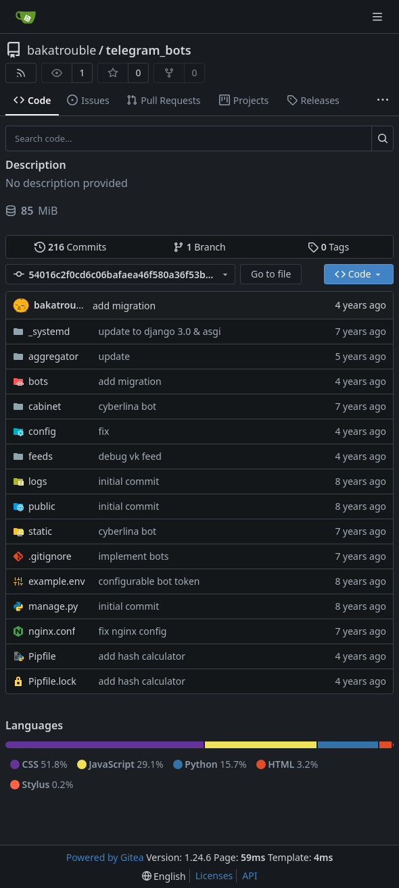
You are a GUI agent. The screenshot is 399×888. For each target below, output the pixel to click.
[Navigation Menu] (378, 16)
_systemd (49, 331)
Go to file (271, 273)
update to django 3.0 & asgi (160, 331)
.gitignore (50, 556)
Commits (70, 246)
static (40, 531)
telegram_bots (148, 50)
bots (38, 381)
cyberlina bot (128, 406)
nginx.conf (51, 631)
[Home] (26, 17)
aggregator (53, 356)
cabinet (44, 406)
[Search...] (382, 138)
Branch (199, 246)
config (42, 431)
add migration (124, 305)
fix (104, 431)
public (41, 506)
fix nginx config (133, 631)
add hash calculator (142, 656)
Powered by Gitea (105, 857)
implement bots (134, 556)
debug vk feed (130, 456)
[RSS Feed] (21, 73)
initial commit (129, 481)
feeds (40, 456)
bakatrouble (61, 50)
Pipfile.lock (52, 681)
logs (37, 481)
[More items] (383, 100)
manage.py (53, 606)
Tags (328, 246)
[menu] (164, 876)
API (249, 875)
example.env (56, 581)
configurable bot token (149, 581)
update (115, 356)
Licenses (214, 875)
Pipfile (42, 656)
